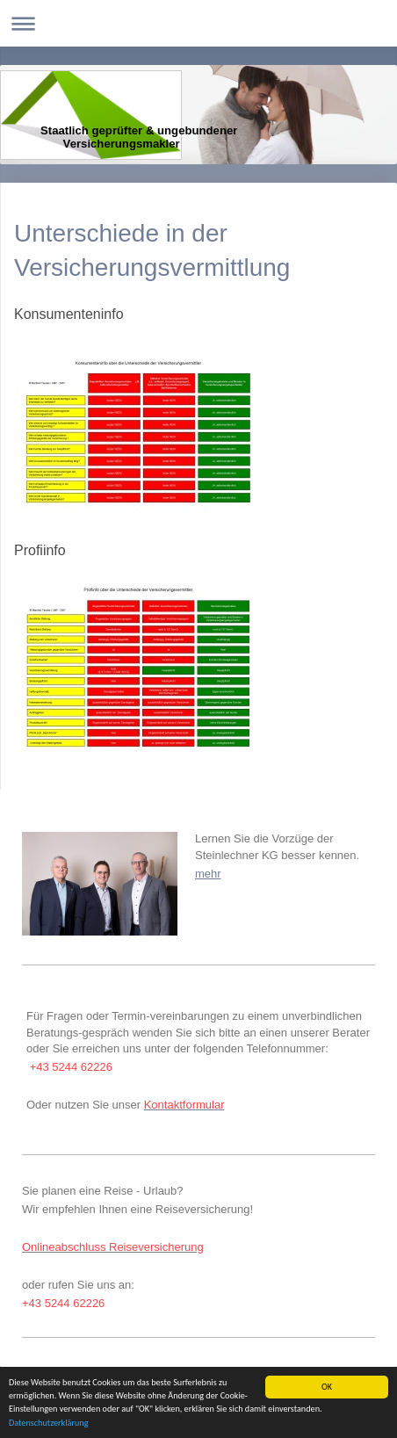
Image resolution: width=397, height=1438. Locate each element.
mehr (208, 873)
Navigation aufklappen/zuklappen (198, 23)
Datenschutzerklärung (49, 1423)
